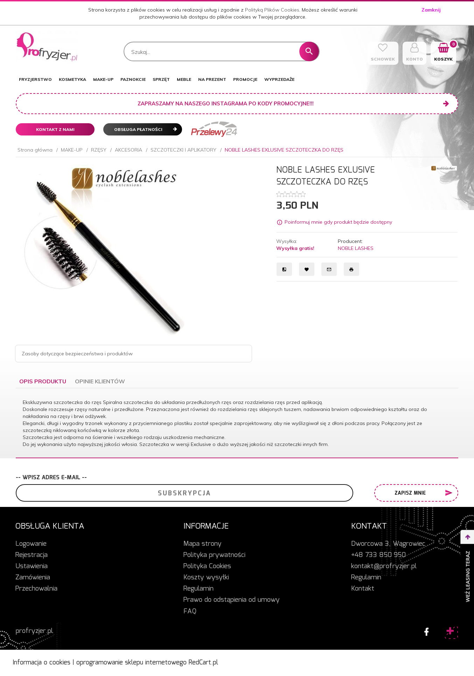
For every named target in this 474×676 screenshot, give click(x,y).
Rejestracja (31, 555)
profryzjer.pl (34, 631)
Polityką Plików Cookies (272, 10)
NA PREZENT (212, 79)
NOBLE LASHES (356, 248)
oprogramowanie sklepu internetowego (131, 663)
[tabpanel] (237, 423)
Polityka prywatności (214, 555)
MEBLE (184, 79)
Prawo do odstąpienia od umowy (231, 600)
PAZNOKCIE (133, 79)
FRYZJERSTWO (35, 79)
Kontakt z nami (55, 129)
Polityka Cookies (207, 566)
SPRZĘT (161, 79)
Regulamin (198, 589)
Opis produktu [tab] (42, 381)
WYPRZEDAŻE (279, 79)
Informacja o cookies (41, 663)
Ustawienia (31, 566)
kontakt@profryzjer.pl (384, 566)
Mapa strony (202, 544)
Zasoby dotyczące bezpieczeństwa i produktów (77, 353)
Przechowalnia (36, 589)
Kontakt (362, 589)
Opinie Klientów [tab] (100, 381)
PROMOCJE (245, 79)
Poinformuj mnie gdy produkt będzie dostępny (338, 222)
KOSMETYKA (72, 79)
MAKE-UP (103, 79)
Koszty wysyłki (206, 577)
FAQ (189, 611)
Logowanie (31, 544)
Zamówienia (32, 577)
